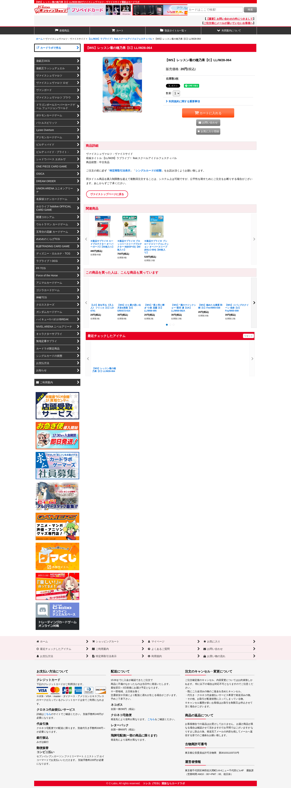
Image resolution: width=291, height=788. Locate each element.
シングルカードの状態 (148, 170)
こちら (47, 714)
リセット (248, 336)
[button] (229, 30)
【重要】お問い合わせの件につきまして (229, 18)
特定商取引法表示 (119, 170)
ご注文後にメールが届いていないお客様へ (228, 23)
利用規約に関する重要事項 (183, 101)
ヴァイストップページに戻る (107, 194)
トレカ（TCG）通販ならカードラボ (164, 783)
